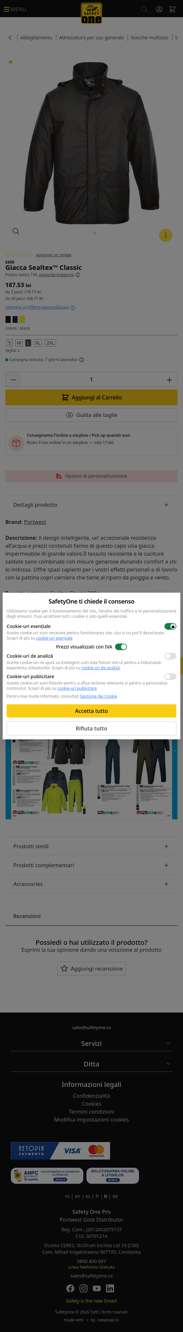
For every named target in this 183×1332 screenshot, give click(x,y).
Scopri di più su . (40, 638)
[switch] (170, 626)
